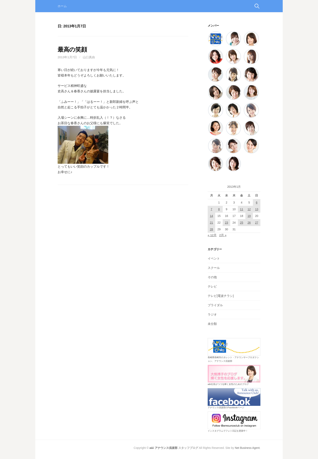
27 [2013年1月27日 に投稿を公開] (256, 222)
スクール (214, 267)
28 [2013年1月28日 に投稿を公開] (211, 229)
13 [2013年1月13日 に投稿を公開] (256, 209)
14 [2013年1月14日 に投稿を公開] (211, 216)
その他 (212, 277)
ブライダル (215, 305)
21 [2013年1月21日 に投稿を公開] (211, 222)
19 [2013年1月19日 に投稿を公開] (249, 216)
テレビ (212, 286)
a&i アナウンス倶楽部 (163, 447)
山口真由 (89, 57)
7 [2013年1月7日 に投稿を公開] (211, 209)
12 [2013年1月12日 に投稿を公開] (249, 209)
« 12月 (212, 235)
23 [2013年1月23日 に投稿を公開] (226, 222)
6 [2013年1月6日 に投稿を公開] (257, 202)
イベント (214, 258)
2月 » (223, 235)
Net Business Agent (247, 447)
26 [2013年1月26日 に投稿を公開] (249, 222)
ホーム (62, 6)
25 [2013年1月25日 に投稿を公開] (241, 222)
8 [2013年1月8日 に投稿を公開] (219, 209)
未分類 (212, 323)
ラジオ (212, 314)
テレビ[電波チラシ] (221, 295)
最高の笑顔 (72, 49)
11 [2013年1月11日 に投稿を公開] (241, 209)
